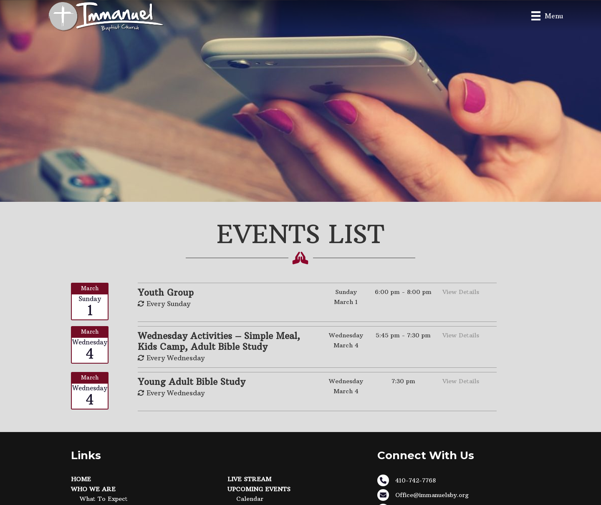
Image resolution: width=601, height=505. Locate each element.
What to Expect (104, 498)
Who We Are (93, 489)
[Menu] (547, 15)
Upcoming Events (258, 489)
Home (81, 479)
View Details (460, 292)
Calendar (249, 498)
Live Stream (249, 479)
